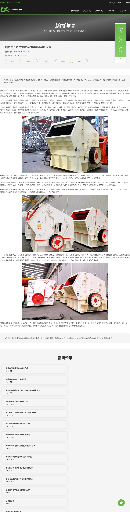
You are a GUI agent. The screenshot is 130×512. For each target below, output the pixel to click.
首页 (45, 31)
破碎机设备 (39, 505)
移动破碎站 (93, 505)
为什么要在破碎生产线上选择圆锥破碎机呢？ (22, 379)
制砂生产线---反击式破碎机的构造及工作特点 (87, 446)
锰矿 (46, 61)
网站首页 (75, 11)
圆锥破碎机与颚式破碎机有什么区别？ (84, 402)
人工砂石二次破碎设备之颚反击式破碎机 (21, 391)
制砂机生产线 (49, 505)
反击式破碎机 (72, 505)
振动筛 (61, 508)
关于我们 (111, 11)
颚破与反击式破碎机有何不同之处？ (19, 424)
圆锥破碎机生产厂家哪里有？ (81, 368)
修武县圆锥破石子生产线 (79, 479)
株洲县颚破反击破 (77, 457)
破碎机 (29, 61)
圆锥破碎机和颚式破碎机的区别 (17, 402)
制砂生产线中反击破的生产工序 (82, 424)
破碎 (79, 61)
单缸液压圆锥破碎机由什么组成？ (83, 391)
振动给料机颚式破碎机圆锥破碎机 (18, 490)
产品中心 (87, 11)
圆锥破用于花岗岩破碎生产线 (16, 368)
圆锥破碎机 (102, 505)
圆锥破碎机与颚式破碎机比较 (81, 379)
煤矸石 (63, 61)
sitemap (75, 508)
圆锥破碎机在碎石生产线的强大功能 (84, 413)
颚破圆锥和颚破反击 (78, 435)
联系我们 (124, 11)
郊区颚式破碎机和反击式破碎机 (82, 468)
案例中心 (99, 11)
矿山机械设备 (83, 505)
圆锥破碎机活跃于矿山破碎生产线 (18, 413)
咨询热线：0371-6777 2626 (119, 3)
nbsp (13, 61)
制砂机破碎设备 (61, 505)
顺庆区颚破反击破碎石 (14, 468)
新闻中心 (52, 31)
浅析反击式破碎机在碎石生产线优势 (19, 457)
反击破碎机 (9, 435)
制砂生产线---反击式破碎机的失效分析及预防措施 (24, 446)
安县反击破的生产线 (13, 479)
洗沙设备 (110, 505)
